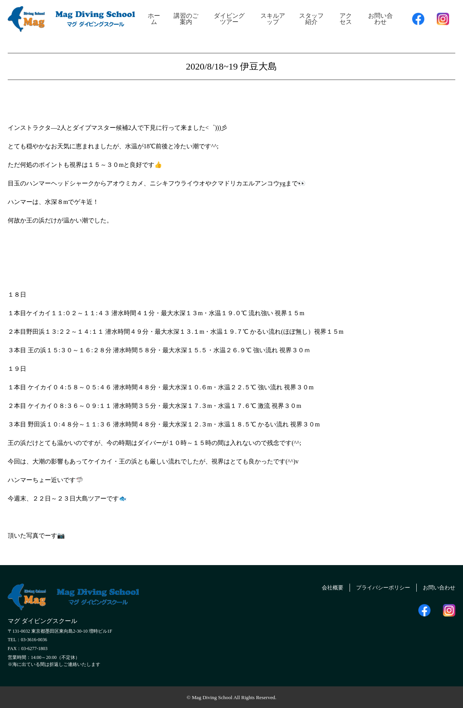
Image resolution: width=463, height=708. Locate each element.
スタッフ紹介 (311, 18)
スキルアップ (272, 18)
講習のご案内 (186, 18)
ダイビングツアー (229, 18)
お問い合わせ (380, 18)
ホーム (154, 18)
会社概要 (318, 586)
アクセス (346, 18)
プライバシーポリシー (375, 586)
